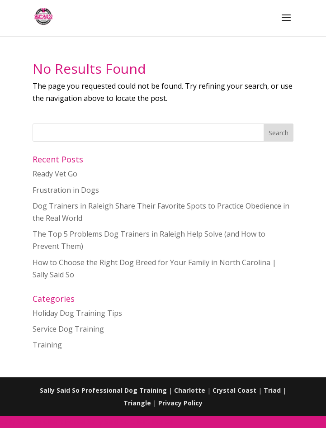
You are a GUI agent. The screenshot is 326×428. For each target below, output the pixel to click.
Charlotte (189, 390)
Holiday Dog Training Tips (77, 313)
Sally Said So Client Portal (42, 422)
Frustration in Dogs (66, 190)
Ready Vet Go (55, 174)
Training (47, 345)
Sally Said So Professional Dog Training (103, 390)
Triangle (137, 403)
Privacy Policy (180, 403)
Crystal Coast (234, 390)
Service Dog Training (68, 329)
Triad (272, 390)
